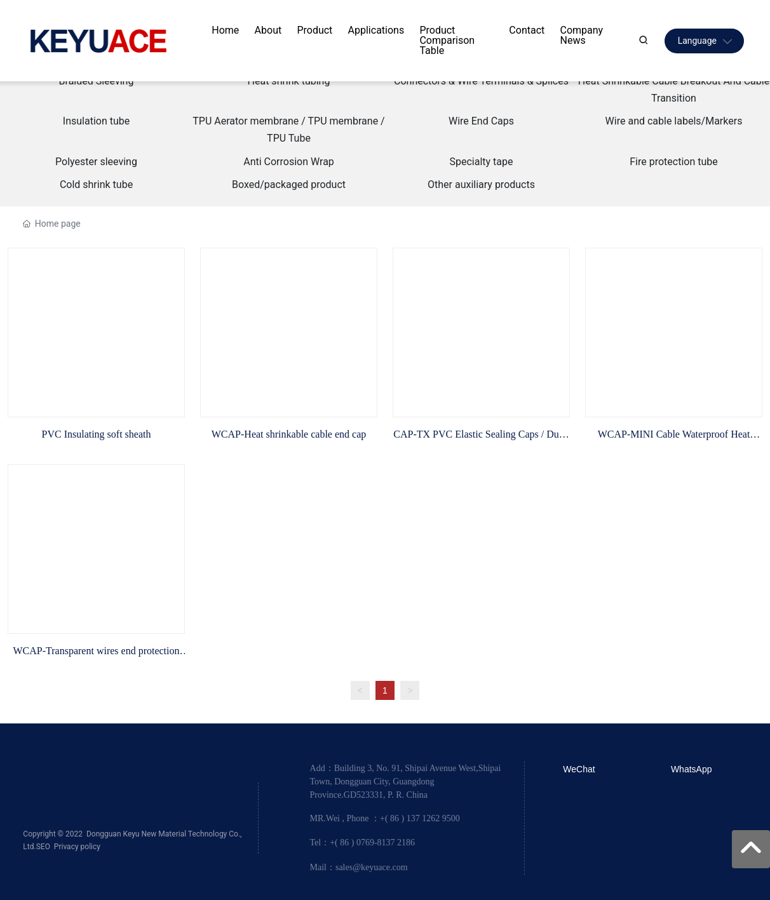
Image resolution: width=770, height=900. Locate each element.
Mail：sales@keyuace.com (359, 867)
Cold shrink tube (96, 184)
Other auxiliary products (481, 184)
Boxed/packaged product (289, 184)
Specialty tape (481, 162)
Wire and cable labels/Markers (674, 121)
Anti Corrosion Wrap (288, 162)
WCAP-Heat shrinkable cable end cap (289, 434)
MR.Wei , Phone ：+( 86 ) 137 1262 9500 (385, 818)
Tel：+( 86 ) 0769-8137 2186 (362, 842)
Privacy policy (77, 846)
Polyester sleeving (96, 162)
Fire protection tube (674, 162)
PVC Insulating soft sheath (96, 434)
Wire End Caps (481, 121)
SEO (43, 846)
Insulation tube (96, 121)
